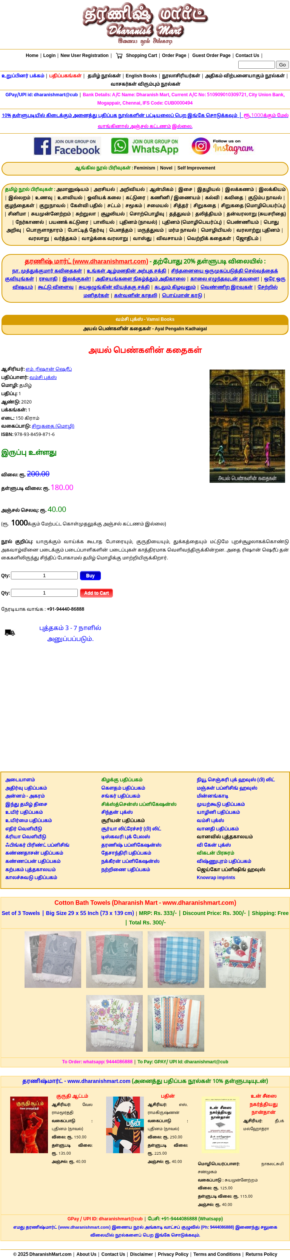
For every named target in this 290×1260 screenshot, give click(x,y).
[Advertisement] (145, 709)
